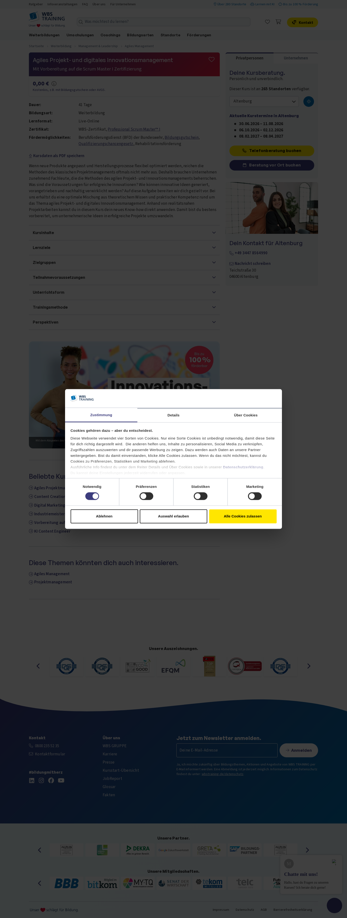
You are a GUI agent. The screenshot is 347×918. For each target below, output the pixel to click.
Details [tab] (173, 415)
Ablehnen (104, 516)
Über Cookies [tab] (246, 415)
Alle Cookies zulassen (243, 516)
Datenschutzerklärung (243, 467)
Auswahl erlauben (173, 516)
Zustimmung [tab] (101, 415)
